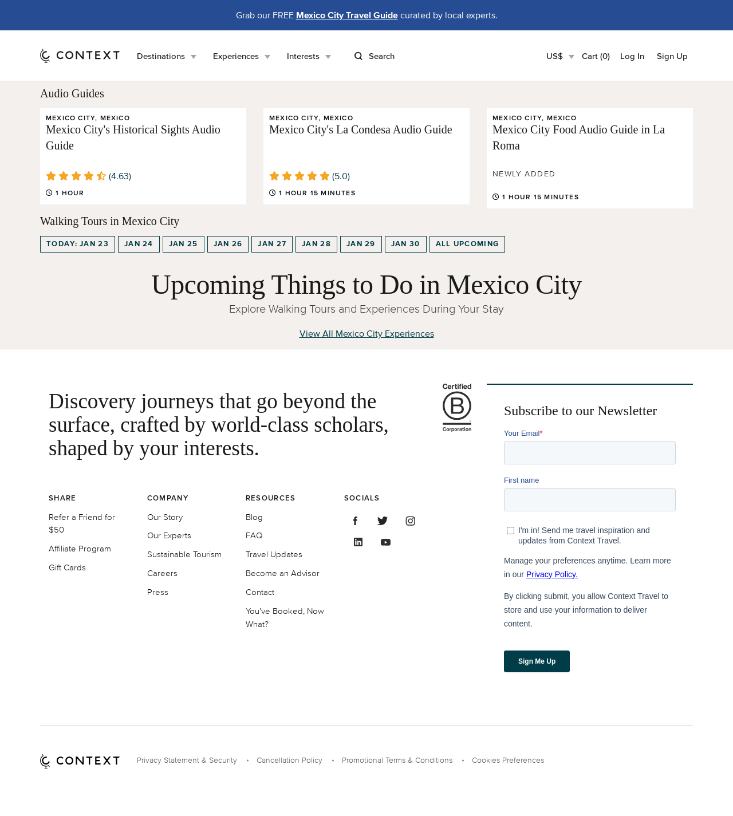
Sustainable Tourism (184, 554)
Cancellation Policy (289, 760)
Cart (596, 56)
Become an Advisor (283, 573)
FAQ (254, 535)
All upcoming (467, 243)
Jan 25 (183, 243)
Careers (162, 573)
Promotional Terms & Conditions (397, 760)
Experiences (236, 56)
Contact (260, 592)
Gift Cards (67, 567)
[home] (80, 55)
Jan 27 (272, 243)
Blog (254, 517)
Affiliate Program (80, 548)
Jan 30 (405, 243)
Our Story (165, 517)
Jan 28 (316, 243)
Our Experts (169, 535)
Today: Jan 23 (77, 243)
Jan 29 (361, 243)
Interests (303, 56)
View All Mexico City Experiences (366, 333)
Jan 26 (228, 243)
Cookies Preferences (508, 760)
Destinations (161, 56)
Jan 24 (138, 243)
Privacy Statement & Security (187, 760)
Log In (632, 56)
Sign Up (672, 56)
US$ (554, 56)
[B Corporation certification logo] (452, 408)
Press (157, 592)
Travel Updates (274, 554)
